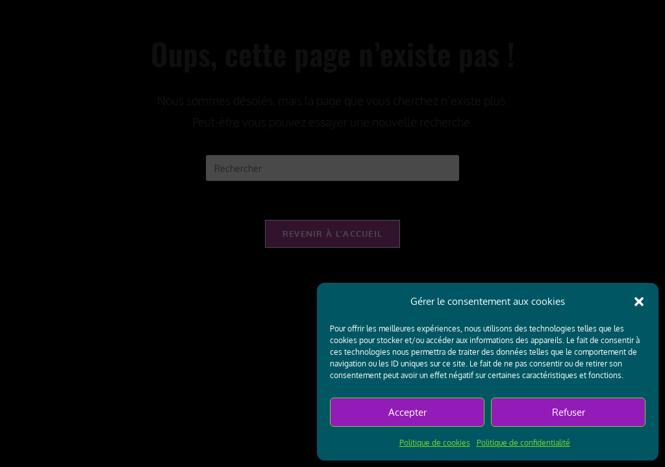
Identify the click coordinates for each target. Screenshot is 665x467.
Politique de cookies (434, 443)
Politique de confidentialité (523, 443)
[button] (639, 301)
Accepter (407, 412)
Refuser (568, 412)
